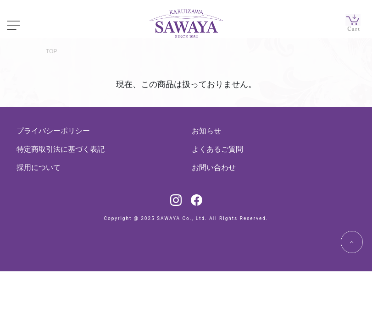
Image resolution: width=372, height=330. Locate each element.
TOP (51, 51)
